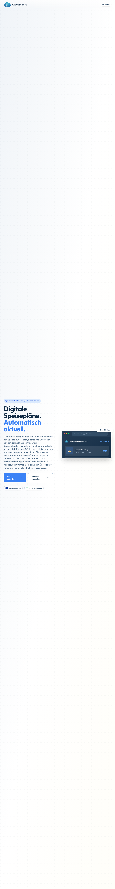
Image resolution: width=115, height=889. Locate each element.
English (106, 4)
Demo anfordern (14, 477)
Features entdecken (40, 477)
